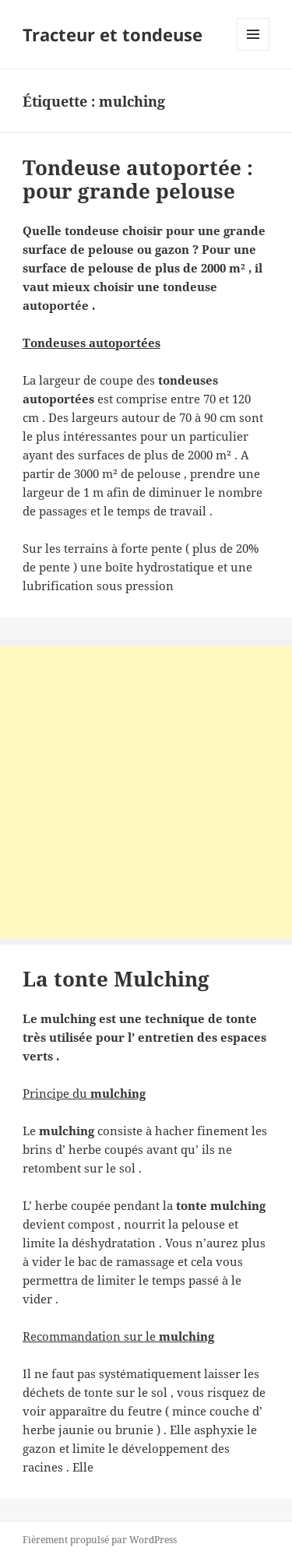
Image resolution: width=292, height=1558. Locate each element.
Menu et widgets (253, 50)
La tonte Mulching (116, 979)
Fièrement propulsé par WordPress (100, 1539)
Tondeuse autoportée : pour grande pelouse (138, 179)
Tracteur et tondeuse (112, 34)
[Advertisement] (146, 792)
